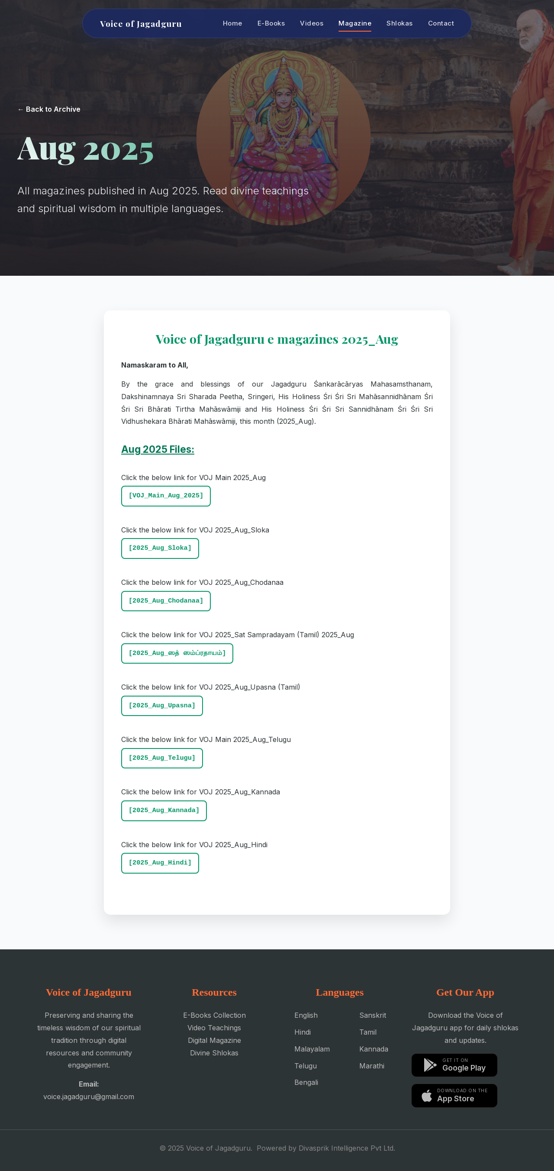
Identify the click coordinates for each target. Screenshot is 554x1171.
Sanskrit (372, 1015)
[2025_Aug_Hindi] (160, 862)
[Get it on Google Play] (454, 1065)
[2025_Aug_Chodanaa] (166, 601)
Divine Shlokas (214, 1052)
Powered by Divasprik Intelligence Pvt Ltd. (326, 1148)
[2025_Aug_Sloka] (160, 548)
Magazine (354, 23)
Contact (441, 23)
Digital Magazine (214, 1040)
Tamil (368, 1032)
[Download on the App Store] (454, 1096)
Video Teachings (214, 1027)
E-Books (271, 23)
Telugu (305, 1065)
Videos (311, 23)
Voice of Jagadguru (141, 23)
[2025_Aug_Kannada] (164, 810)
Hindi (302, 1032)
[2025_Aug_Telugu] (162, 758)
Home (232, 23)
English (306, 1015)
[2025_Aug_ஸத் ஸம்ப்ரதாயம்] (177, 653)
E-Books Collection (214, 1015)
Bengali (306, 1082)
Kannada (373, 1049)
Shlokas (400, 23)
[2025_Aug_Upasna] (162, 705)
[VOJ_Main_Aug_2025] (166, 495)
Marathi (371, 1065)
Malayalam (312, 1049)
